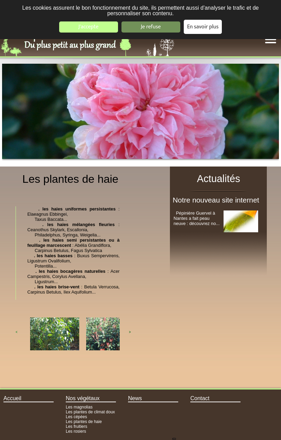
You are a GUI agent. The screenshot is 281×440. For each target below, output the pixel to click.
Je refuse (151, 27)
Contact (199, 398)
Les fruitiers (76, 426)
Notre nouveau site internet (216, 200)
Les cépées (76, 416)
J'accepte (88, 27)
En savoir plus (203, 27)
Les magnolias (79, 407)
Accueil (12, 398)
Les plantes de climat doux (90, 412)
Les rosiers (76, 431)
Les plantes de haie (84, 421)
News (135, 398)
